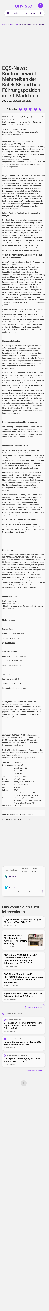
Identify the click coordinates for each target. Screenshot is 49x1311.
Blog (12, 608)
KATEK (12, 887)
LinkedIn (15, 603)
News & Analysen (8, 25)
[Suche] (41, 13)
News (18, 25)
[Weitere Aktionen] (42, 880)
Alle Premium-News (36, 1071)
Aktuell (17, 13)
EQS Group (7, 101)
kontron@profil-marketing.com (14, 688)
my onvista (30, 13)
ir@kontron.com (8, 643)
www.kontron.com (22, 554)
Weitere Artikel (35, 1007)
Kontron (12, 876)
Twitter (14, 601)
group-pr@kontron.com (11, 665)
